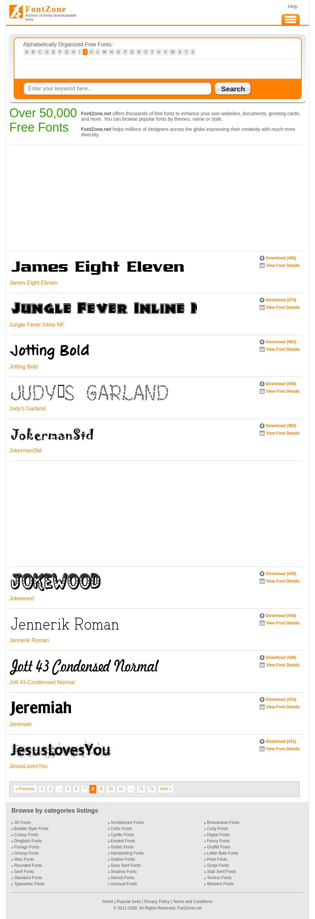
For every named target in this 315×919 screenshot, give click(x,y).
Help (293, 6)
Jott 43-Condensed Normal (41, 682)
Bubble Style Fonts (31, 828)
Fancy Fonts (218, 841)
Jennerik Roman (29, 640)
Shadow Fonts (124, 871)
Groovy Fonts (26, 853)
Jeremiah (20, 724)
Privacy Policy (157, 901)
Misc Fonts (24, 859)
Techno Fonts (219, 877)
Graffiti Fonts (218, 847)
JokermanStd (25, 450)
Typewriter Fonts (29, 884)
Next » (166, 788)
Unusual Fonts (124, 884)
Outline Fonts (123, 859)
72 (151, 788)
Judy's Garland (27, 408)
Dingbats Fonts (28, 841)
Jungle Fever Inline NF (36, 325)
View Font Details (283, 265)
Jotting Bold (23, 367)
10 (110, 788)
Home (108, 901)
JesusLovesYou (28, 766)
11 (121, 788)
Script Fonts (218, 865)
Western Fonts (220, 884)
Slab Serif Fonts (221, 871)
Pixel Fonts (217, 859)
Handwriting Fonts (127, 853)
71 (141, 788)
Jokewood (21, 598)
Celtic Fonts (121, 828)
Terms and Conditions (193, 901)
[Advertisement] (154, 196)
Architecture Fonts (127, 822)
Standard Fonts (28, 877)
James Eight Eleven (33, 283)
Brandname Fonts (223, 822)
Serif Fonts (24, 871)
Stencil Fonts (122, 877)
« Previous (25, 788)
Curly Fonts (217, 828)
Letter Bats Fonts (222, 853)
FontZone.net (189, 908)
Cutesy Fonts (26, 834)
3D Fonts (22, 822)
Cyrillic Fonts (122, 834)
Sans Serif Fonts (126, 865)
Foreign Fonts (26, 847)
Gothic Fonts (122, 847)
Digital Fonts (218, 834)
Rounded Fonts (28, 865)
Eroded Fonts (123, 841)
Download (281, 258)
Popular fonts (129, 901)
